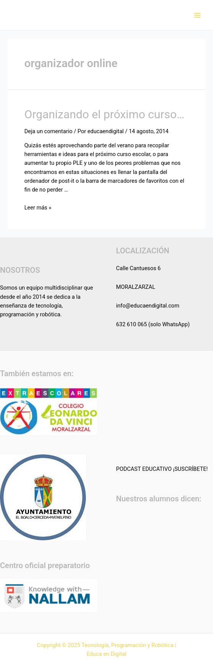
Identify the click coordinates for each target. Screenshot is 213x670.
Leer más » (38, 207)
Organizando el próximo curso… (104, 114)
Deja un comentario (48, 131)
